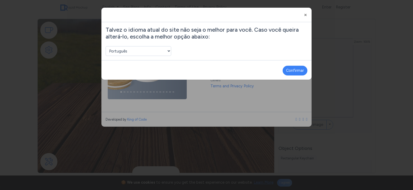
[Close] (305, 15)
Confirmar (295, 70)
